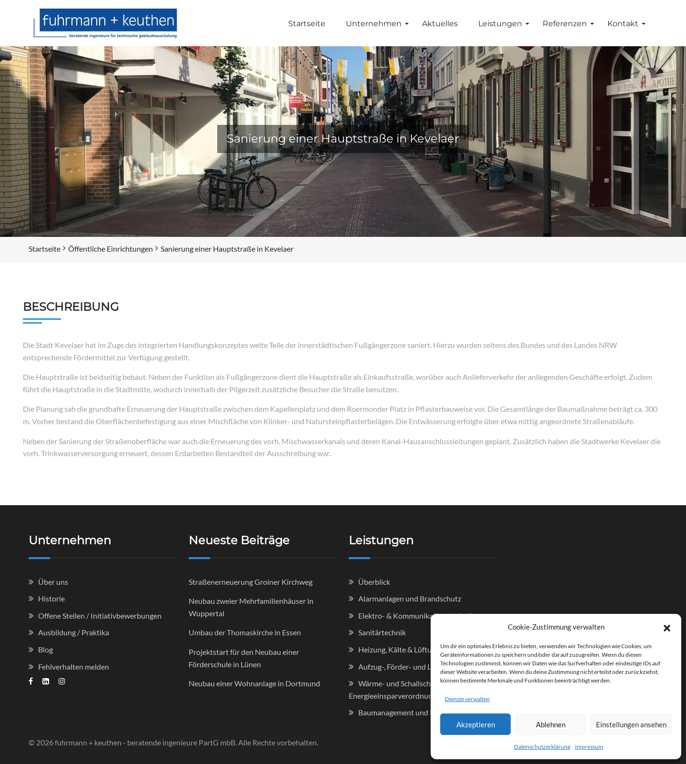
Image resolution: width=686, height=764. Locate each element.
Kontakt (622, 23)
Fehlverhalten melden (73, 666)
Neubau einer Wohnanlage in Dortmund (254, 683)
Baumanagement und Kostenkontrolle (421, 712)
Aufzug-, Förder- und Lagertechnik (414, 666)
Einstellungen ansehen (631, 724)
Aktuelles (440, 23)
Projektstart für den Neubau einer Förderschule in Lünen (244, 658)
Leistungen (500, 23)
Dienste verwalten (467, 699)
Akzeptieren (475, 724)
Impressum (589, 746)
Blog (45, 649)
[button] (667, 627)
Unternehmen (374, 23)
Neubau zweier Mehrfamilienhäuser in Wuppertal (251, 607)
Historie (51, 598)
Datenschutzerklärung (542, 746)
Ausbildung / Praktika (73, 632)
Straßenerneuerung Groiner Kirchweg (251, 581)
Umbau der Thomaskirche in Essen (245, 632)
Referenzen (565, 23)
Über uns (53, 581)
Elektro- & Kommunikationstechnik (416, 615)
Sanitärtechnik (382, 632)
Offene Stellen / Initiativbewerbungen (99, 615)
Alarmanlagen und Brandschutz (409, 598)
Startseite (306, 23)
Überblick (374, 581)
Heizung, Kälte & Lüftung (399, 649)
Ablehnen (550, 724)
